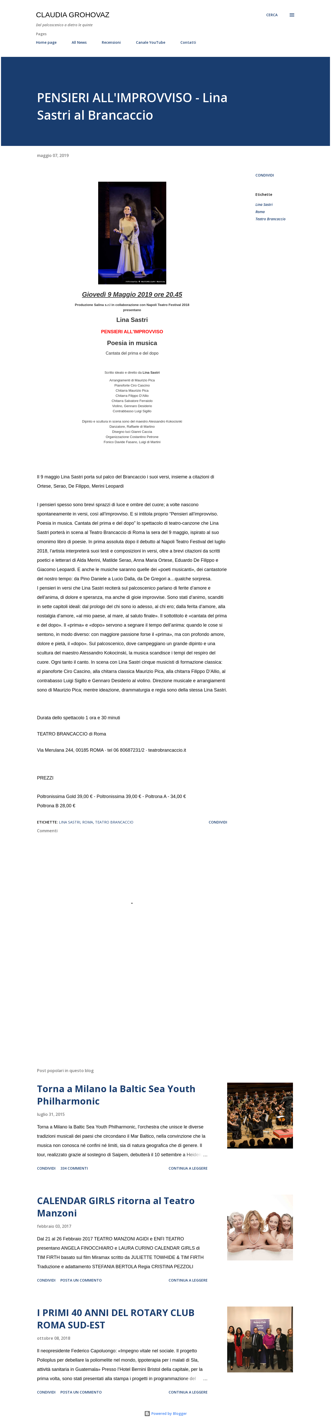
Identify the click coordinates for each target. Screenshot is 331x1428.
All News (79, 42)
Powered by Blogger (165, 1413)
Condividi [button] (264, 175)
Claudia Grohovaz (72, 15)
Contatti (188, 42)
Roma (260, 211)
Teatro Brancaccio (270, 218)
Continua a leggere (188, 1168)
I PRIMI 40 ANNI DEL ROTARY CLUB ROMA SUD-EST (116, 1318)
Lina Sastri (264, 204)
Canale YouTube (150, 42)
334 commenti (74, 1168)
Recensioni (111, 42)
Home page (46, 42)
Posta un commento (81, 1280)
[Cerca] (272, 15)
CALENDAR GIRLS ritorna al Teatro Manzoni (116, 1206)
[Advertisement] (124, 1004)
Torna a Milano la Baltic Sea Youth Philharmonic (116, 1094)
